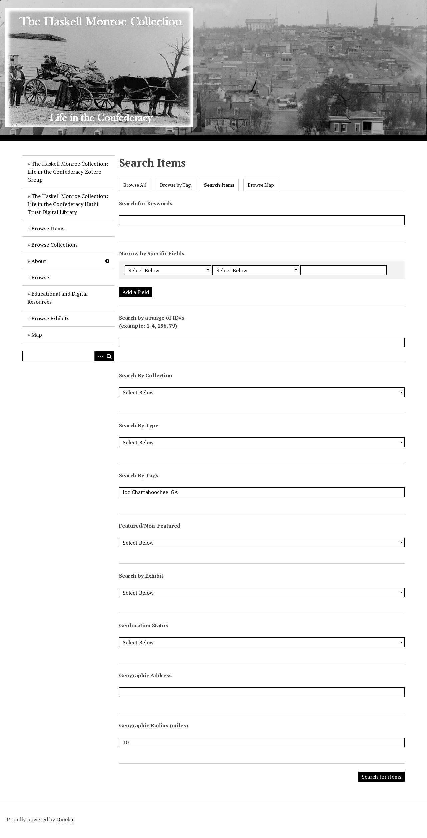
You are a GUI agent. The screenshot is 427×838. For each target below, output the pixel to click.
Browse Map (261, 185)
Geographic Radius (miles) (153, 725)
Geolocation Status (143, 625)
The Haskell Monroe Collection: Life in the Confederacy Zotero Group (67, 171)
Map (36, 334)
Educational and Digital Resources (57, 297)
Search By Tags (138, 475)
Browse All (135, 185)
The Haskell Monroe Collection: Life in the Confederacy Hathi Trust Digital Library (67, 204)
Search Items (219, 185)
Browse (40, 277)
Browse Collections (54, 244)
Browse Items (47, 228)
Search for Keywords (145, 203)
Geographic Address (145, 675)
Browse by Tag (175, 185)
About (38, 261)
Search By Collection (145, 375)
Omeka (64, 819)
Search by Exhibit (141, 575)
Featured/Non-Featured (149, 525)
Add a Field (135, 292)
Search (109, 356)
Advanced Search (99, 356)
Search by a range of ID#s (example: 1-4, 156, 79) (151, 321)
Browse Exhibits (50, 318)
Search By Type (138, 425)
